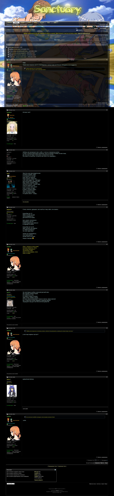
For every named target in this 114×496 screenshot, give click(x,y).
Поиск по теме (96, 42)
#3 (106, 149)
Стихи (58, 39)
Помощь (96, 28)
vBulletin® (57, 490)
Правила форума (38, 480)
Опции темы (89, 42)
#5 (106, 207)
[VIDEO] (36, 476)
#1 (106, 59)
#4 (106, 171)
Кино (55, 22)
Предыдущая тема (52, 466)
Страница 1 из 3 (91, 37)
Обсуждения (15, 29)
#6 (106, 244)
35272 (13, 92)
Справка (17, 24)
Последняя (105, 37)
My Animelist (26, 202)
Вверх (106, 462)
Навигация (30, 24)
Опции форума (23, 24)
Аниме (29, 22)
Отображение (103, 42)
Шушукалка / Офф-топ (25, 29)
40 (12, 140)
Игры (48, 22)
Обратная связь (92, 483)
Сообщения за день (11, 24)
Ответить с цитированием (101, 102)
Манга (35, 22)
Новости (10, 22)
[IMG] (35, 475)
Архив (102, 483)
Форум (16, 22)
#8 (106, 328)
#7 (106, 290)
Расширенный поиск (103, 24)
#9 (106, 377)
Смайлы (36, 473)
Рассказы (42, 22)
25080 (13, 313)
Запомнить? (79, 30)
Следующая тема (62, 466)
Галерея (23, 22)
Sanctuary (99, 483)
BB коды (36, 471)
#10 (106, 414)
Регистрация (103, 28)
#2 (106, 110)
